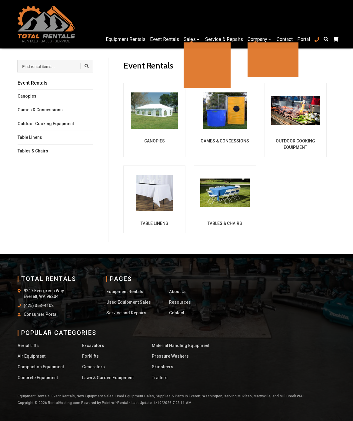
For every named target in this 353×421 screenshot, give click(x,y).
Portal (300, 24)
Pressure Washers (170, 356)
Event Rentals (161, 24)
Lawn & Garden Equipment (108, 377)
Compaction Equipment (41, 366)
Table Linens (30, 137)
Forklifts (90, 356)
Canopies (27, 96)
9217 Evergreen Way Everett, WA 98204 (44, 293)
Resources (180, 302)
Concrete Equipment (38, 377)
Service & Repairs (221, 24)
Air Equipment (31, 356)
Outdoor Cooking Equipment (46, 123)
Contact (282, 24)
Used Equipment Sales (128, 302)
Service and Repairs (126, 312)
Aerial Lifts (28, 345)
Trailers (160, 377)
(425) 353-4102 (39, 305)
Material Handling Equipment (180, 345)
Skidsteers (162, 366)
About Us (178, 291)
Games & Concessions (40, 109)
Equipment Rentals (122, 24)
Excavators (93, 345)
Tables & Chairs (33, 151)
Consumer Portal (41, 314)
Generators (93, 366)
